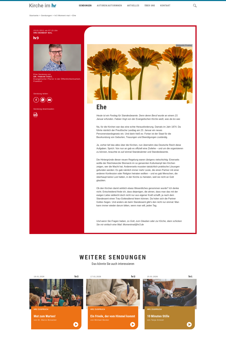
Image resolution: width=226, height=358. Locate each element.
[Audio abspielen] (76, 327)
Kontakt (165, 5)
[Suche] (195, 5)
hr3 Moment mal (62, 15)
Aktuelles (133, 5)
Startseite (34, 15)
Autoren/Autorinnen (109, 5)
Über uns (150, 5)
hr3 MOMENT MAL (42, 33)
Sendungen (85, 5)
